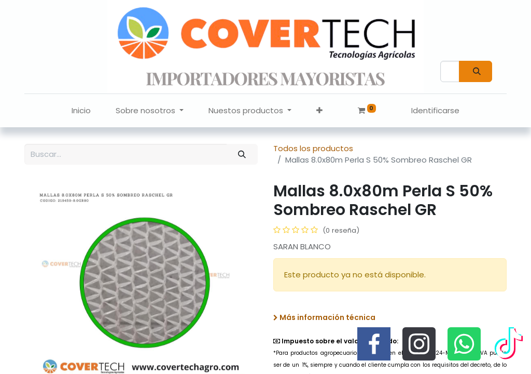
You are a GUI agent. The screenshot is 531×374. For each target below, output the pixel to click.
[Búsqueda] (475, 71)
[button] (319, 111)
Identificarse (435, 110)
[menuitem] (81, 111)
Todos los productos (313, 148)
